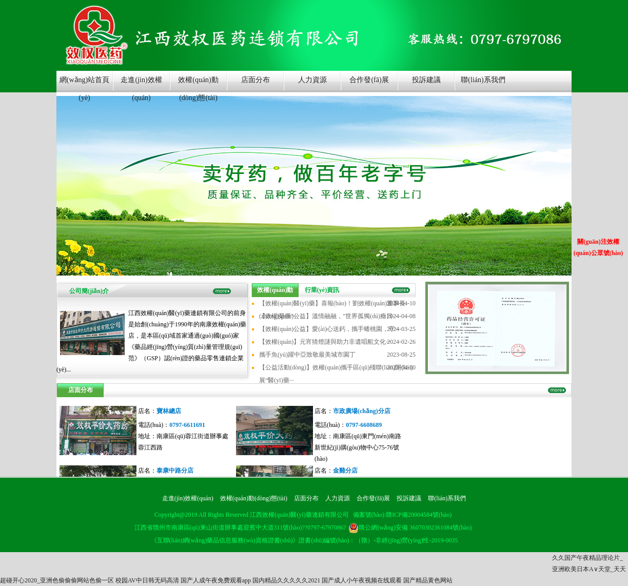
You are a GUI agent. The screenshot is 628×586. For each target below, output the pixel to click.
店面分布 (255, 80)
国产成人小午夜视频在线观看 (362, 580)
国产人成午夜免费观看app (216, 580)
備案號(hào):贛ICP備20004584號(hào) (402, 514)
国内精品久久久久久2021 (286, 580)
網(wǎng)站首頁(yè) (84, 84)
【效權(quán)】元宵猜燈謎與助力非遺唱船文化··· (324, 341)
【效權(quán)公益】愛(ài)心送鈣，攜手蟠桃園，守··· (329, 329)
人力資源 (312, 80)
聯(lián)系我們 (483, 80)
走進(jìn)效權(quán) (141, 84)
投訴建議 (426, 80)
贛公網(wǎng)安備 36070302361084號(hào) (410, 527)
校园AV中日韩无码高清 (147, 580)
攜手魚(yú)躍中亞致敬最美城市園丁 (307, 354)
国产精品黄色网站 (428, 580)
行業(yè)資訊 (322, 290)
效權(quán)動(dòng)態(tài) (198, 84)
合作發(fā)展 (368, 80)
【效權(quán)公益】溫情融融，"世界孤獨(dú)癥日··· (328, 316)
